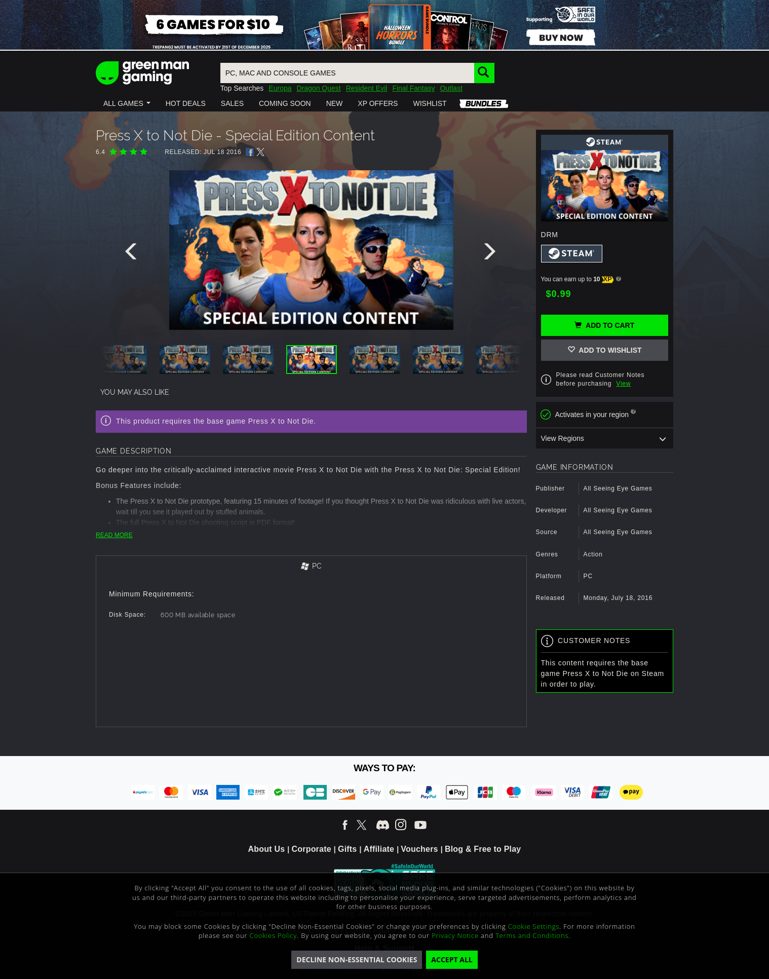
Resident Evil (367, 88)
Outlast (451, 88)
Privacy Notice (455, 935)
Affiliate (379, 849)
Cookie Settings (533, 926)
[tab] (311, 566)
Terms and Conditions (531, 935)
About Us (266, 849)
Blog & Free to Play (483, 849)
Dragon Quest (319, 88)
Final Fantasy (413, 88)
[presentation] (132, 254)
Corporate (311, 849)
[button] (127, 103)
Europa (279, 88)
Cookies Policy (273, 935)
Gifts (347, 849)
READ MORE (114, 535)
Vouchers (419, 849)
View (623, 383)
